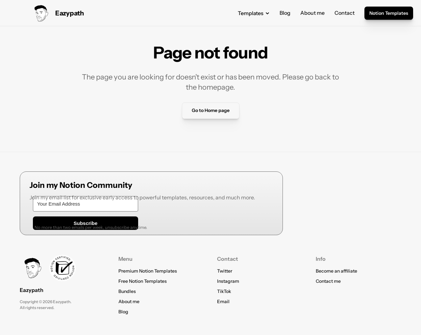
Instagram (228, 281)
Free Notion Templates (142, 281)
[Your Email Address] (85, 204)
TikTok (224, 291)
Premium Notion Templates (147, 271)
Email (223, 301)
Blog (285, 13)
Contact (344, 13)
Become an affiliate (336, 271)
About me (312, 13)
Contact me (328, 281)
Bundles (127, 291)
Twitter (224, 271)
